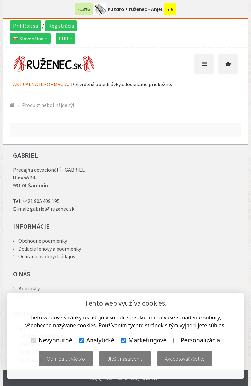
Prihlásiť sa (25, 26)
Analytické (96, 340)
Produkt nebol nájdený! (48, 105)
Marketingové (144, 340)
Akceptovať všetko (185, 358)
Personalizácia (196, 340)
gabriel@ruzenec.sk (52, 209)
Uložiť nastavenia (125, 358)
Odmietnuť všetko (66, 358)
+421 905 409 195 (40, 201)
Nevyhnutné (51, 340)
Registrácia (61, 26)
